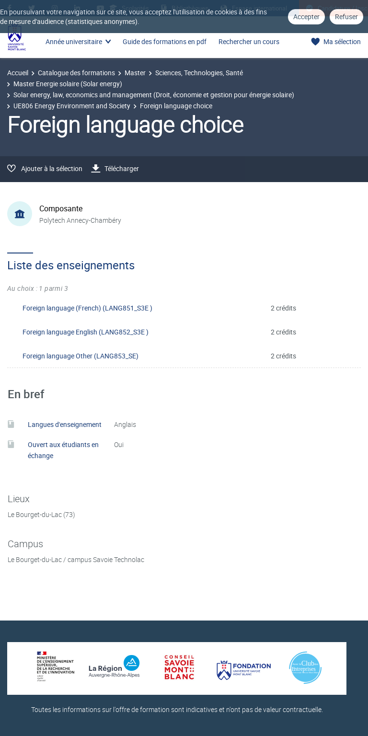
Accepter (306, 16)
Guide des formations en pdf (165, 41)
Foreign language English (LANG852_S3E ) (86, 331)
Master (135, 72)
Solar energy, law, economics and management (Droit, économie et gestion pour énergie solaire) (153, 94)
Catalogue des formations (76, 72)
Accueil (17, 72)
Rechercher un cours (248, 41)
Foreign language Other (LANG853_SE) (80, 355)
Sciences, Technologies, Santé (199, 72)
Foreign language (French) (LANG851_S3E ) (87, 307)
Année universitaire (74, 41)
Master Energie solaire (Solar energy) (67, 83)
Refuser (346, 16)
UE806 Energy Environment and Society (71, 105)
